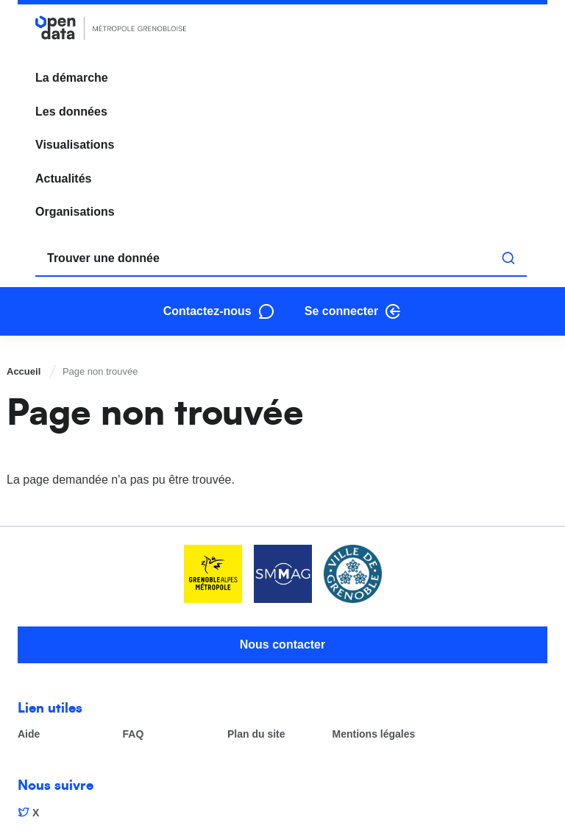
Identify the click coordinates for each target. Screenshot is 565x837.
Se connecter (341, 311)
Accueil (23, 371)
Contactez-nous (207, 311)
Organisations (75, 211)
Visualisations (74, 144)
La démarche (71, 77)
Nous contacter (282, 644)
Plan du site (256, 734)
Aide (29, 734)
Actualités (63, 178)
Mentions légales (374, 734)
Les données (71, 111)
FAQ (133, 734)
